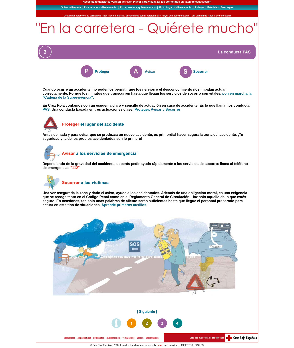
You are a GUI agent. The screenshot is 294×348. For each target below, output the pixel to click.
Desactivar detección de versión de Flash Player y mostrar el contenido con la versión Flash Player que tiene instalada (126, 15)
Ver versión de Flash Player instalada (211, 15)
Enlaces (199, 7)
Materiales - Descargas (220, 7)
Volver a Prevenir (71, 7)
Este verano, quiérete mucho (100, 7)
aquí (160, 345)
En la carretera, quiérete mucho (138, 7)
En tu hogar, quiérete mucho (175, 7)
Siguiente (147, 311)
